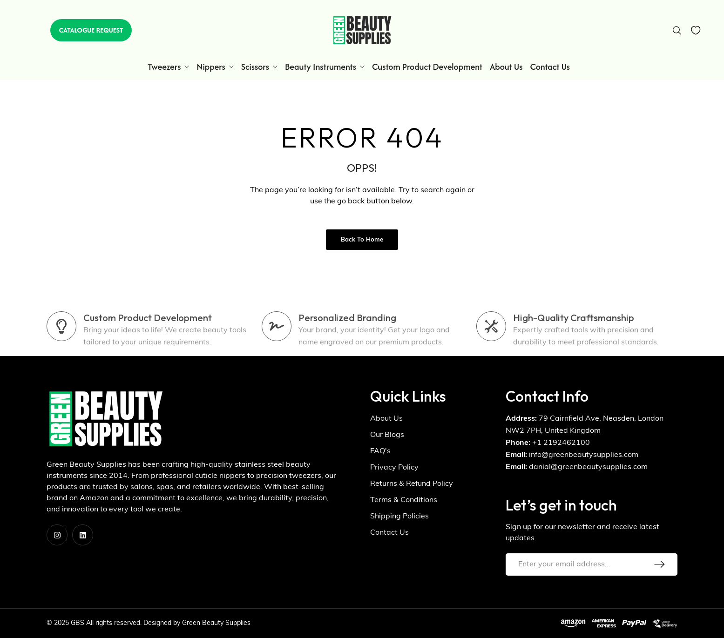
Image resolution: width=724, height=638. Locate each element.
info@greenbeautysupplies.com (583, 455)
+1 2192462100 (561, 443)
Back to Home (362, 240)
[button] (91, 30)
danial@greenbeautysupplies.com (588, 467)
